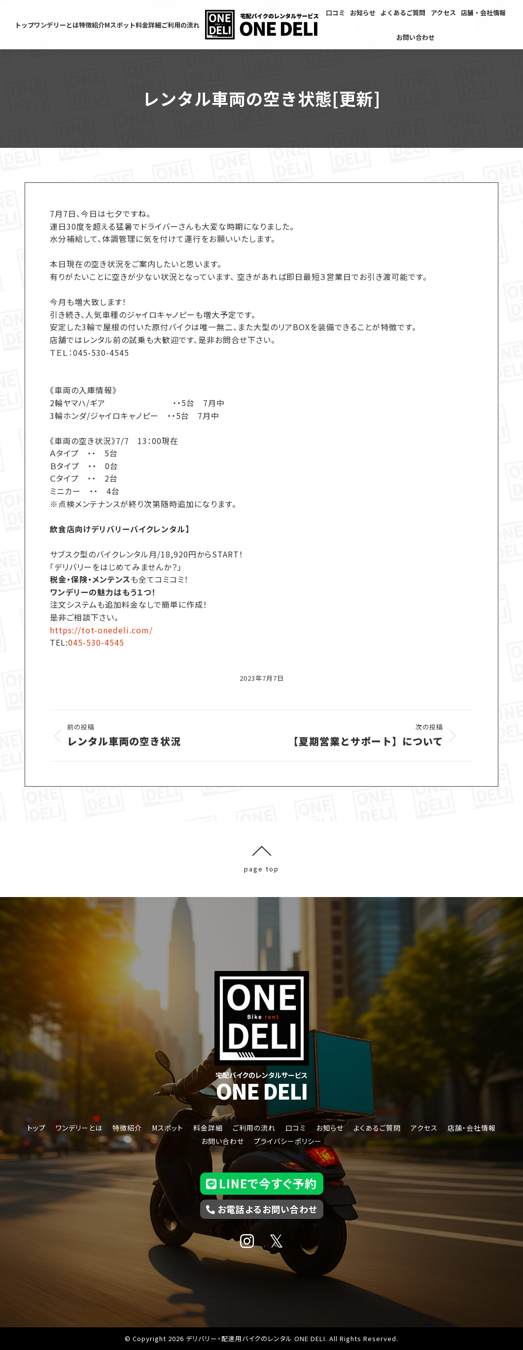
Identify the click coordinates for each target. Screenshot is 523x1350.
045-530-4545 (96, 642)
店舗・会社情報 (472, 1128)
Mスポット (167, 1128)
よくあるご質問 (377, 1128)
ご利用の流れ (254, 1128)
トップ (36, 1128)
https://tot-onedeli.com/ (101, 630)
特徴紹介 (127, 1128)
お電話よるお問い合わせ (261, 1209)
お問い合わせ (222, 1141)
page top (261, 859)
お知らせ (330, 1128)
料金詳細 (208, 1128)
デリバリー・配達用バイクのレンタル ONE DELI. (256, 1338)
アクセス (424, 1128)
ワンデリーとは (79, 1128)
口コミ (295, 1128)
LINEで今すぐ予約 (261, 1183)
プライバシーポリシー (288, 1141)
